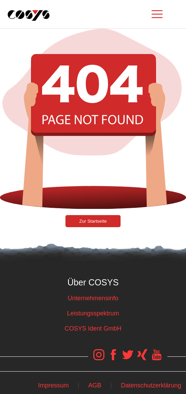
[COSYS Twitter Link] (128, 358)
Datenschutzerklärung (151, 385)
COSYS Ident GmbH (92, 328)
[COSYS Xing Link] (142, 358)
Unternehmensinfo (93, 298)
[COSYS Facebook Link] (114, 358)
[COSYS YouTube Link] (156, 358)
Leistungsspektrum (93, 313)
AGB (94, 385)
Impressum (53, 385)
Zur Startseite (93, 221)
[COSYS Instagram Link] (99, 358)
